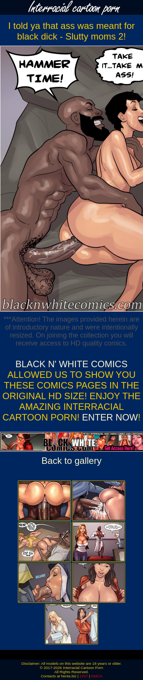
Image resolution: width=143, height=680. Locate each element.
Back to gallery (71, 460)
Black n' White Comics (72, 364)
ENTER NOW (108, 417)
